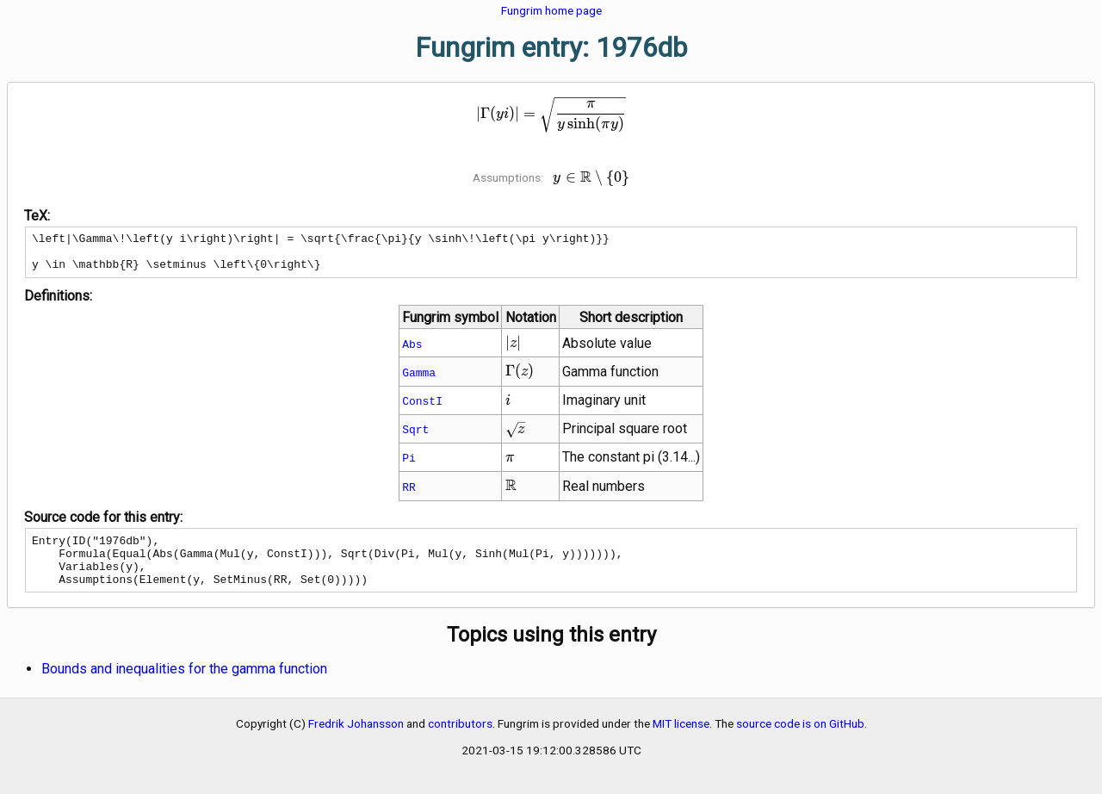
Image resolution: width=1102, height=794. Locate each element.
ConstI (422, 408)
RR (409, 494)
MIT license (681, 741)
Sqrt (415, 436)
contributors (460, 741)
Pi (409, 465)
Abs (412, 351)
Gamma (419, 380)
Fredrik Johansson (356, 741)
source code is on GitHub (800, 741)
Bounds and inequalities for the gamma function (184, 687)
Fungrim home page (551, 10)
